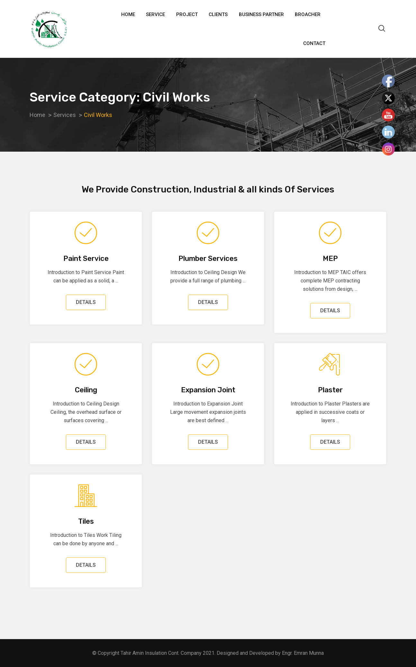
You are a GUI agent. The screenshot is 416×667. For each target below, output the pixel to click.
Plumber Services (208, 258)
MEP (330, 258)
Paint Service (86, 258)
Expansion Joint (208, 390)
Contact (314, 43)
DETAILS (86, 302)
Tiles (86, 521)
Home (128, 14)
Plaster (330, 390)
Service (155, 14)
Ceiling (86, 390)
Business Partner (261, 14)
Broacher (308, 14)
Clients (218, 14)
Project (187, 14)
